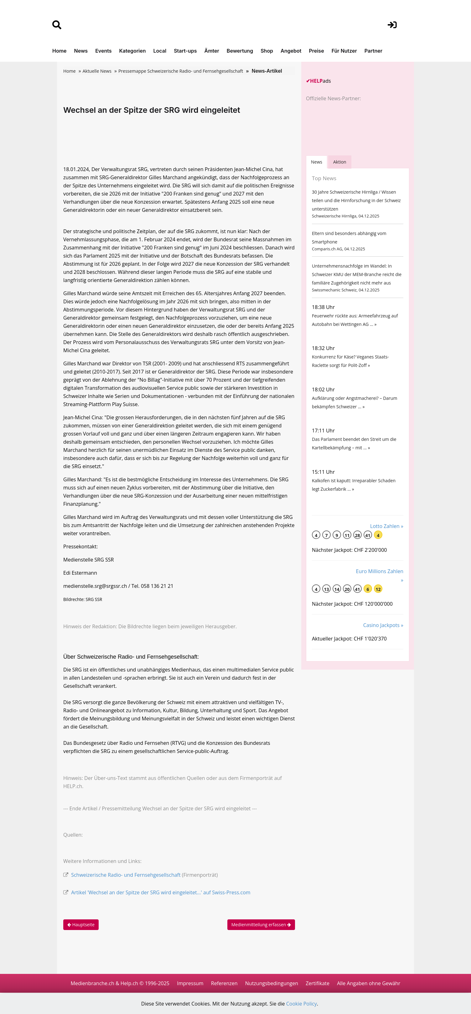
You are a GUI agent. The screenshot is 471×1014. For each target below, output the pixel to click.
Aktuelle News (97, 71)
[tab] (316, 161)
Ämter (211, 51)
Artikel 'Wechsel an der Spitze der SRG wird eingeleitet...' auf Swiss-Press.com (160, 892)
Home (59, 51)
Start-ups (185, 51)
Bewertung (240, 51)
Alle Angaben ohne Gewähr (368, 983)
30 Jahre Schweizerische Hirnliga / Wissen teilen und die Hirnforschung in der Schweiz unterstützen (356, 200)
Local (160, 51)
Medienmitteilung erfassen (261, 925)
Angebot (291, 51)
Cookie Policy (301, 1003)
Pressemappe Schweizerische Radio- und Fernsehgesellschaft (180, 71)
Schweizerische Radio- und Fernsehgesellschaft (126, 874)
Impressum (190, 983)
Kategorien (132, 51)
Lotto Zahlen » (386, 526)
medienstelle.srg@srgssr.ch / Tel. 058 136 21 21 (118, 586)
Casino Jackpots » (383, 625)
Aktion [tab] (339, 162)
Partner (373, 51)
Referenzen (224, 983)
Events (103, 51)
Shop (267, 51)
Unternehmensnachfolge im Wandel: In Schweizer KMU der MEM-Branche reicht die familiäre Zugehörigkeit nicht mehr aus (356, 274)
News (81, 51)
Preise (316, 51)
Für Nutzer (344, 51)
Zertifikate (317, 983)
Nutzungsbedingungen (271, 983)
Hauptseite (81, 925)
